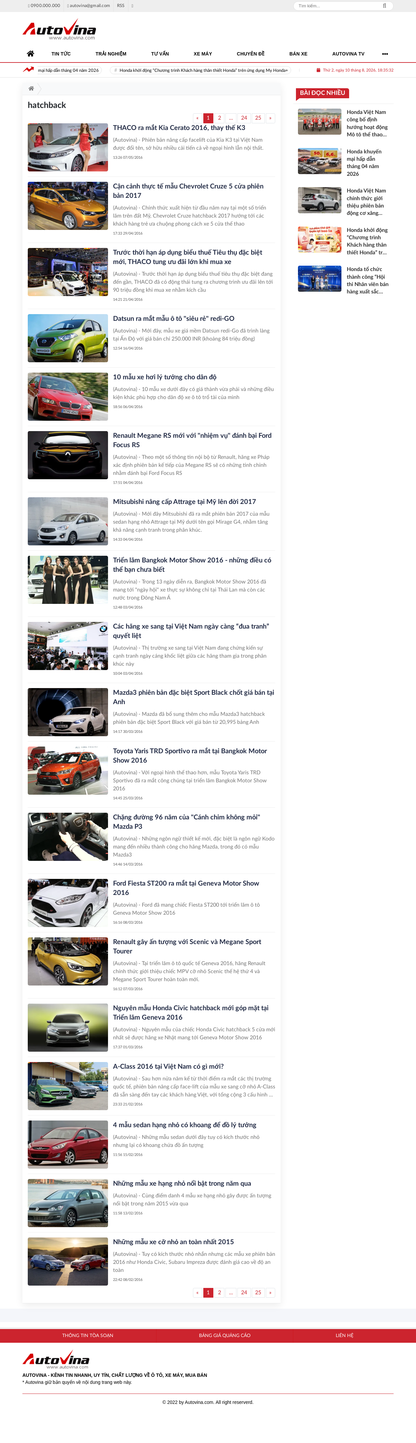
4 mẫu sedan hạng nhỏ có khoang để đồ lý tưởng (184, 1125)
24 (244, 118)
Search (384, 6)
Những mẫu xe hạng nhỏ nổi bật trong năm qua (182, 1183)
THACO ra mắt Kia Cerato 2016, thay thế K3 (179, 128)
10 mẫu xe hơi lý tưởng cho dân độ (164, 377)
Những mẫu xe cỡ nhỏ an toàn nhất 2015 (173, 1242)
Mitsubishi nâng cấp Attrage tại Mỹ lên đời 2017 (184, 502)
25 (258, 118)
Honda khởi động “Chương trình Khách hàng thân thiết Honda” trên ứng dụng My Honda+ (215, 71)
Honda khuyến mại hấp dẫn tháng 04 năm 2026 (65, 71)
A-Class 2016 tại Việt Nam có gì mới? (168, 1066)
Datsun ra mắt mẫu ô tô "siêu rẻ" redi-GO (173, 318)
